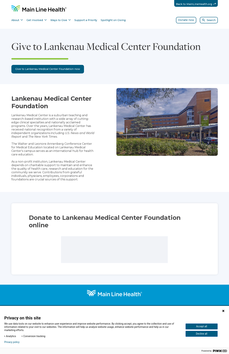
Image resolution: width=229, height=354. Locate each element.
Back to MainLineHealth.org (197, 4)
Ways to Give (60, 20)
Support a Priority (85, 20)
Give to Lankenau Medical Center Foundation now (47, 69)
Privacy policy (11, 342)
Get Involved (37, 20)
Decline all (201, 333)
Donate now (186, 20)
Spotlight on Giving (113, 20)
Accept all (201, 326)
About (17, 20)
